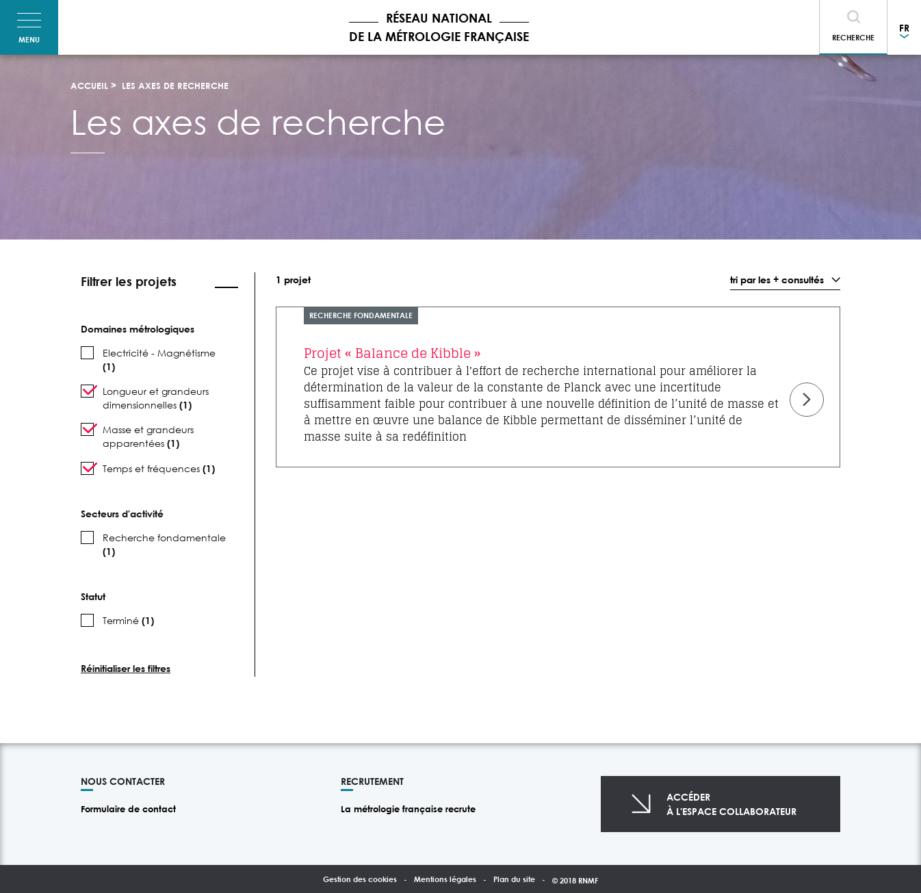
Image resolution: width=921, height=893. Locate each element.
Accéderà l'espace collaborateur (731, 804)
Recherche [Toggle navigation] (853, 37)
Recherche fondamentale (361, 315)
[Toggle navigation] (29, 27)
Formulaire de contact (128, 808)
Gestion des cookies (360, 879)
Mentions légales (445, 879)
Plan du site (514, 879)
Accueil (89, 85)
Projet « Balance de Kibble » (392, 353)
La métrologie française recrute (408, 808)
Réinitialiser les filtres (125, 668)
